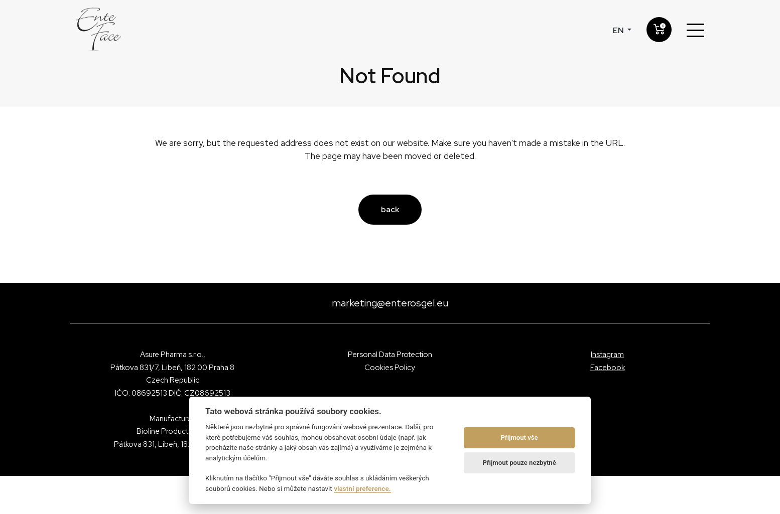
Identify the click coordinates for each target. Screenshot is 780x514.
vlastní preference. (362, 488)
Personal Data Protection (390, 355)
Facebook (607, 368)
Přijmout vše (519, 437)
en (619, 30)
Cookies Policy (389, 368)
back (390, 209)
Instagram (607, 355)
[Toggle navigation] (695, 30)
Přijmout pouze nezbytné (519, 462)
